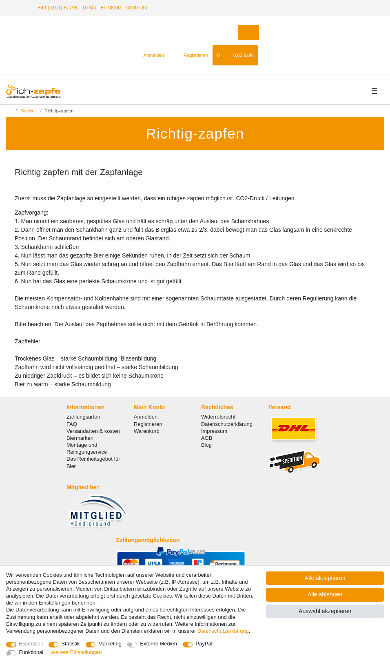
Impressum (214, 431)
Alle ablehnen (325, 594)
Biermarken (79, 438)
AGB (206, 438)
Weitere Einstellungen (76, 652)
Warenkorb (147, 431)
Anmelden (145, 417)
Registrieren (148, 424)
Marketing (110, 644)
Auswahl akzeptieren (325, 611)
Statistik (70, 644)
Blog (206, 444)
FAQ (71, 424)
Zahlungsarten (83, 417)
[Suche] (248, 32)
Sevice (27, 110)
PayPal (203, 644)
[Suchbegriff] (184, 32)
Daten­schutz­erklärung (223, 631)
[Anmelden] (150, 55)
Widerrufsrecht (218, 417)
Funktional (31, 652)
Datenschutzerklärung (227, 424)
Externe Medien (158, 644)
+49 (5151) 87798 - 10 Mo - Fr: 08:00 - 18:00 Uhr (90, 7)
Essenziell (31, 644)
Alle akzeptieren (325, 578)
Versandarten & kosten (93, 431)
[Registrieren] (191, 55)
